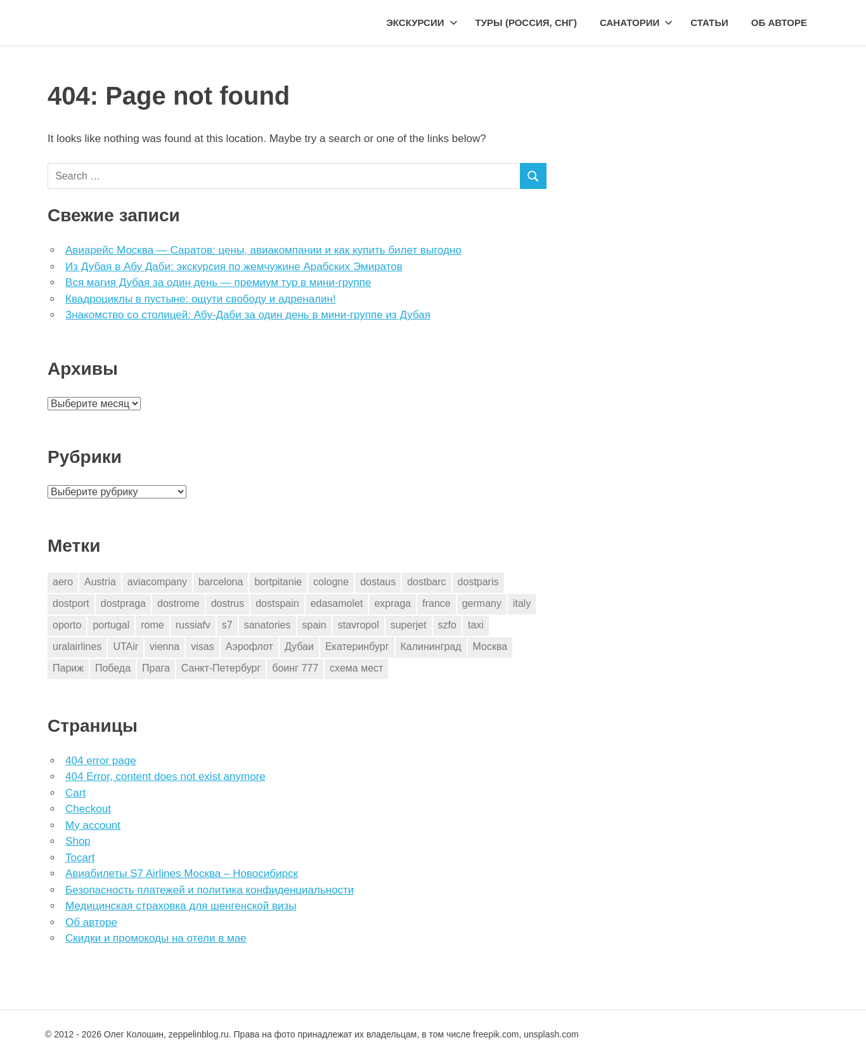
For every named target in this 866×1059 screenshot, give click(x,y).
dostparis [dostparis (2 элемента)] (478, 581)
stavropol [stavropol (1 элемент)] (358, 625)
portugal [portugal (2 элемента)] (111, 625)
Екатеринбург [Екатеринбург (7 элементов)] (357, 646)
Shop (78, 841)
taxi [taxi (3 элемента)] (476, 625)
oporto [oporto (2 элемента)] (67, 625)
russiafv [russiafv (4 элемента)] (193, 625)
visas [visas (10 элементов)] (202, 646)
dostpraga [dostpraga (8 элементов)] (123, 603)
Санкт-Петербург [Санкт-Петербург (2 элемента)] (221, 668)
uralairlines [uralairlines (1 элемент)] (77, 646)
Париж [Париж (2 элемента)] (68, 668)
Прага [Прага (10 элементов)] (156, 668)
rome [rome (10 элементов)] (152, 625)
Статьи (709, 22)
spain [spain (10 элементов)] (314, 625)
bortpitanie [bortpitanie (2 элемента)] (278, 581)
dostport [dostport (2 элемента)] (71, 603)
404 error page (100, 761)
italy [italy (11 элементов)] (522, 603)
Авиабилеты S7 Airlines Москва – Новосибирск (181, 873)
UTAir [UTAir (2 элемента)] (125, 646)
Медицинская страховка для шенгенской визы (180, 906)
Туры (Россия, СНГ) (526, 22)
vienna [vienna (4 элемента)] (164, 646)
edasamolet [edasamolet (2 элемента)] (337, 603)
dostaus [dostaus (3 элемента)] (378, 581)
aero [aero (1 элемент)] (63, 581)
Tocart (79, 858)
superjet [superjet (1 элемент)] (409, 625)
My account (92, 825)
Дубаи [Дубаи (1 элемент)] (299, 646)
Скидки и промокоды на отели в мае (155, 938)
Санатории (636, 22)
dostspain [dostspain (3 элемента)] (277, 603)
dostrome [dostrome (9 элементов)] (178, 603)
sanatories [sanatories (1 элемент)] (267, 625)
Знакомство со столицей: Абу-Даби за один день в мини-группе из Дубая (247, 315)
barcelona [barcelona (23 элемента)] (220, 581)
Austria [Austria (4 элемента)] (100, 581)
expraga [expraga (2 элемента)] (392, 603)
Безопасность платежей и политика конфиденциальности (209, 890)
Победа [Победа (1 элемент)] (113, 668)
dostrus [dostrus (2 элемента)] (227, 603)
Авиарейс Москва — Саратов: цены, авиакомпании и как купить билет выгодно (263, 250)
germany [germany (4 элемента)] (481, 603)
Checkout (88, 809)
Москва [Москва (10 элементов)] (490, 646)
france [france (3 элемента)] (436, 603)
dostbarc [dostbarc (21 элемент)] (426, 581)
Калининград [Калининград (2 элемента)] (431, 646)
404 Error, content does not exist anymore (165, 776)
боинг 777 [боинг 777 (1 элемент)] (295, 668)
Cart (75, 793)
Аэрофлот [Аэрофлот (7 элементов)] (249, 646)
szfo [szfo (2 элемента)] (447, 625)
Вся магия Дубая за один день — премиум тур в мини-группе (218, 282)
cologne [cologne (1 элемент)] (331, 581)
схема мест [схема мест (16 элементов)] (356, 668)
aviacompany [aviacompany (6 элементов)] (157, 581)
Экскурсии (421, 22)
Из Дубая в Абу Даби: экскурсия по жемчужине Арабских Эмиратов (234, 267)
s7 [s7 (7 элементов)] (227, 625)
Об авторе (779, 22)
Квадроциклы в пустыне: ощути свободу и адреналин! (200, 299)
